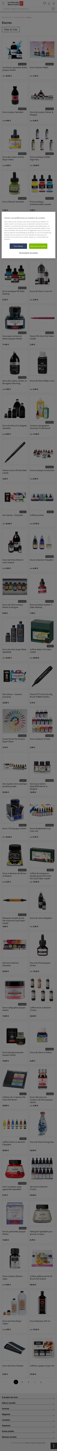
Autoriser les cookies (38, 246)
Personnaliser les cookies (28, 253)
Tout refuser (18, 246)
